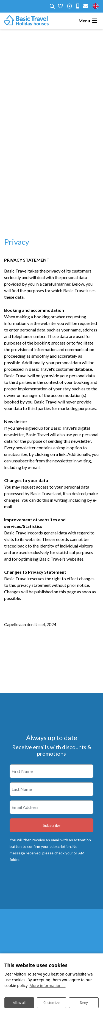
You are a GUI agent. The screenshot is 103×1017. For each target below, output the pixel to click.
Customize (51, 1002)
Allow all (19, 1002)
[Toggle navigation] (89, 21)
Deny (84, 1002)
